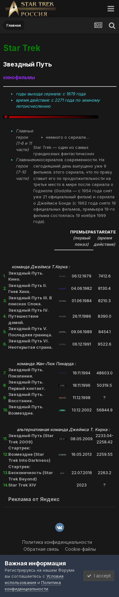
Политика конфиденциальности (57, 542)
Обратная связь (41, 549)
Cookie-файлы (80, 549)
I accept (99, 575)
